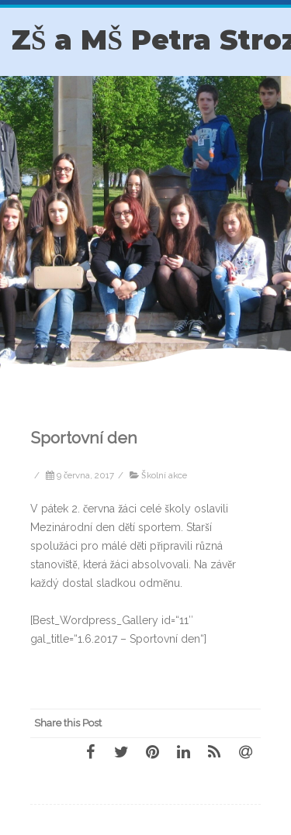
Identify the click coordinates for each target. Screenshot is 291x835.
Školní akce (163, 475)
